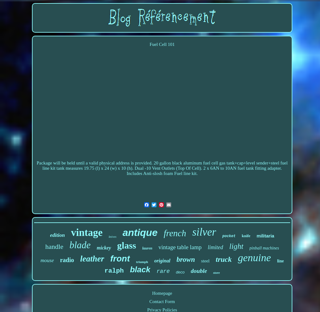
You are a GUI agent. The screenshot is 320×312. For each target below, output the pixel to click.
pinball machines (264, 248)
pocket (228, 236)
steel (205, 260)
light (236, 246)
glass (126, 245)
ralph (114, 270)
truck (224, 259)
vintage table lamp (179, 247)
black (140, 269)
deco (180, 272)
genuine (254, 257)
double (199, 271)
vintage (87, 232)
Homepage (162, 293)
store (216, 272)
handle (54, 246)
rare (163, 271)
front (120, 258)
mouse (47, 260)
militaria (266, 235)
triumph (142, 262)
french (175, 233)
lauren (147, 248)
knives (113, 236)
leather (92, 258)
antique (140, 232)
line (280, 261)
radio (67, 260)
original (162, 260)
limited (215, 247)
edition (57, 235)
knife (246, 235)
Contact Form (162, 301)
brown (185, 259)
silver (204, 232)
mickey (104, 247)
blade (80, 245)
